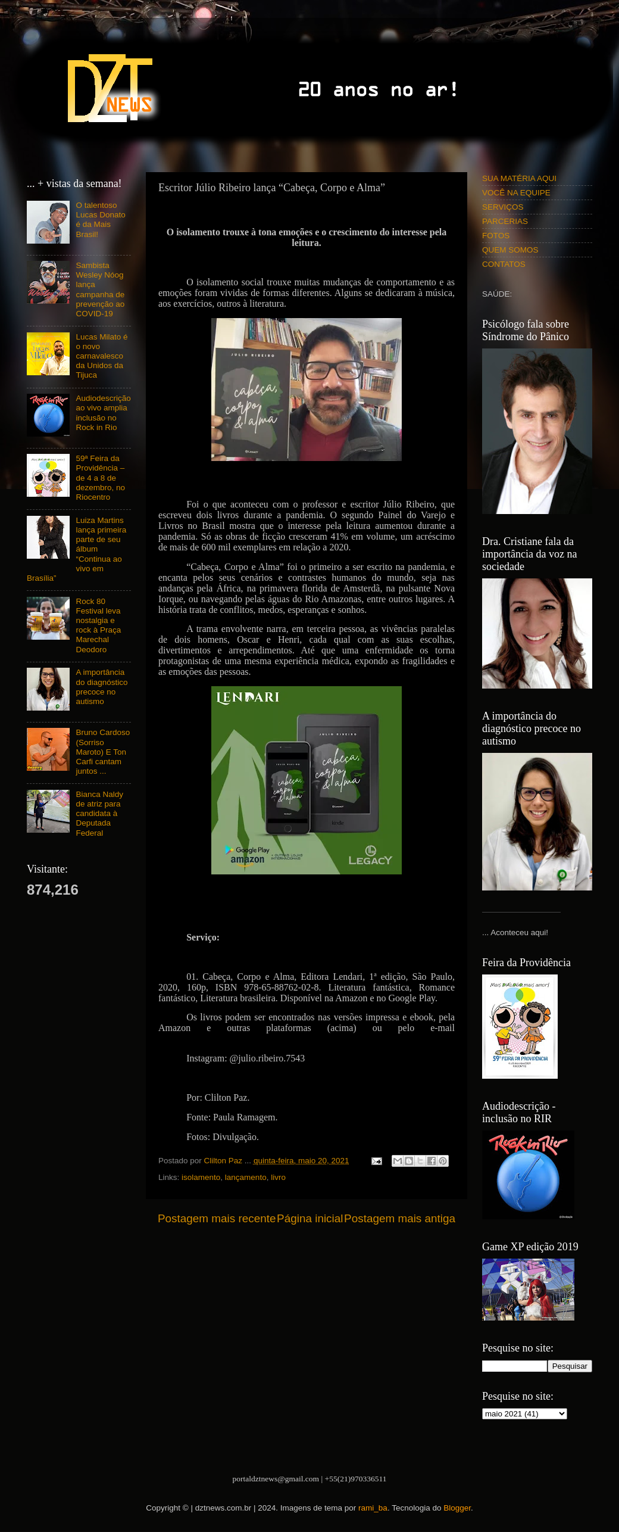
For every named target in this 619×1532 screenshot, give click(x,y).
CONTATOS (504, 264)
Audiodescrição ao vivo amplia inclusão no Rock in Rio (103, 413)
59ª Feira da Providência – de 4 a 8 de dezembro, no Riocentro (100, 478)
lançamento (246, 1177)
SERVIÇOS (503, 207)
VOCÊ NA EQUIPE (516, 192)
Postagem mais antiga (399, 1218)
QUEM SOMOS (510, 249)
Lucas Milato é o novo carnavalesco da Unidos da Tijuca (101, 356)
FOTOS (495, 235)
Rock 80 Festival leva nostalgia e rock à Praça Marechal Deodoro (98, 625)
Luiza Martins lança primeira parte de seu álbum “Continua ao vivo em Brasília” (76, 549)
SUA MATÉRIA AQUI (519, 178)
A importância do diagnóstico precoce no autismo (101, 687)
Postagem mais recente (217, 1218)
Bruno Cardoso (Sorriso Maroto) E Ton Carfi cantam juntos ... (103, 752)
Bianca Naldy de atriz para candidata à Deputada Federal (99, 813)
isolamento (201, 1177)
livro (278, 1177)
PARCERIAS (505, 221)
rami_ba (372, 1507)
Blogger (457, 1507)
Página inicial (310, 1218)
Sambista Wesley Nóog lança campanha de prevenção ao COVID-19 (100, 289)
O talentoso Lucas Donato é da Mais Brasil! (100, 220)
